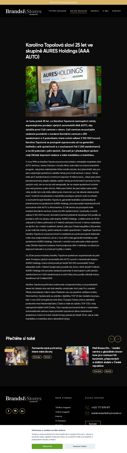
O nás (106, 11)
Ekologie (36, 357)
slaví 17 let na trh (69, 2)
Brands (47, 357)
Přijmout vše (47, 446)
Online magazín (78, 11)
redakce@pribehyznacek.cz (106, 413)
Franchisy (97, 371)
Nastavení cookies (79, 446)
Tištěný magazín (57, 11)
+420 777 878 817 (100, 407)
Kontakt (116, 11)
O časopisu (60, 421)
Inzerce (95, 11)
